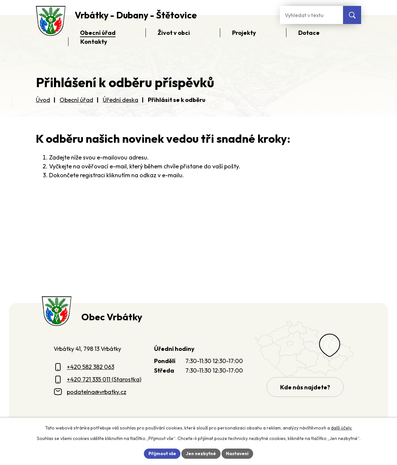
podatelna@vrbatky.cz (96, 392)
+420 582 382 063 (90, 367)
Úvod (43, 100)
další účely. (341, 427)
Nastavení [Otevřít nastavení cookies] (238, 453)
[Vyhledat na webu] (352, 15)
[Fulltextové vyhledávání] (311, 15)
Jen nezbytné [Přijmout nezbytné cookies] (200, 453)
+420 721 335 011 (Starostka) (104, 379)
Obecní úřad (76, 100)
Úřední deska (120, 100)
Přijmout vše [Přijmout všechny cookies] (161, 453)
